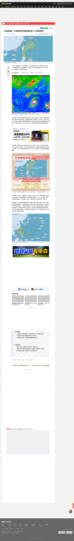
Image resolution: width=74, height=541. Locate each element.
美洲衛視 (26, 525)
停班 (14, 121)
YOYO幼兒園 (33, 524)
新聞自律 (6, 528)
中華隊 (31, 359)
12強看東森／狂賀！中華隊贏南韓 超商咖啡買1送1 (27, 337)
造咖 (12, 1)
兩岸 (59, 6)
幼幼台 (15, 524)
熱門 (21, 6)
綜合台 (9, 524)
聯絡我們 (3, 528)
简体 (28, 1)
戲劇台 (9, 525)
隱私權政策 (17, 528)
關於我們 (10, 528)
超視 (20, 525)
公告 (14, 528)
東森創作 (32, 525)
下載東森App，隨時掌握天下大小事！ (21, 129)
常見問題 (21, 528)
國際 (39, 6)
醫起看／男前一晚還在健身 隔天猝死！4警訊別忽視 (27, 347)
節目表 (3, 524)
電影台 (15, 525)
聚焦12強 (14, 359)
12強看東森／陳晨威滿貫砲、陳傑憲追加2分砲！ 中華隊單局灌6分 (30, 333)
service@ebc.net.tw (9, 531)
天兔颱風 (14, 66)
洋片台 (20, 524)
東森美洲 (24, 1)
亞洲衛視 (26, 524)
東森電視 (3, 1)
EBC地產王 (8, 1)
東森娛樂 (15, 1)
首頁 (4, 28)
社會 (32, 6)
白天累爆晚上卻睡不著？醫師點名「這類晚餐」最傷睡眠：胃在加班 (30, 348)
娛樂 (28, 6)
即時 (18, 6)
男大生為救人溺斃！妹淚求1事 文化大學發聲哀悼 (27, 350)
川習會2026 (7, 6)
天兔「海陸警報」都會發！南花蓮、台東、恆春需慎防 (30, 72)
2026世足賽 (13, 6)
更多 (48, 293)
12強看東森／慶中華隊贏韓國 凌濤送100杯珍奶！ (27, 335)
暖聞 (53, 6)
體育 (42, 6)
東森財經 (20, 1)
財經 (46, 6)
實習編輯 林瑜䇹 (12, 33)
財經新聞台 (3, 525)
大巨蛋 (44, 67)
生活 (24, 6)
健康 (49, 6)
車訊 (56, 6)
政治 (35, 6)
